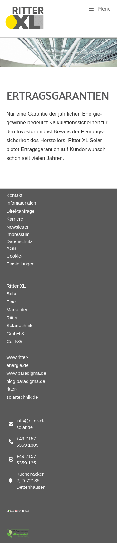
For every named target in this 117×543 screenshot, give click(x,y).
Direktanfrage (21, 211)
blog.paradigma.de (26, 381)
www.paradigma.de (26, 373)
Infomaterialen (21, 203)
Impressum (18, 234)
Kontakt (14, 195)
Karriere (15, 218)
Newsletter (18, 227)
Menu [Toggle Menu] (99, 8)
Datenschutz (18, 241)
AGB (12, 248)
